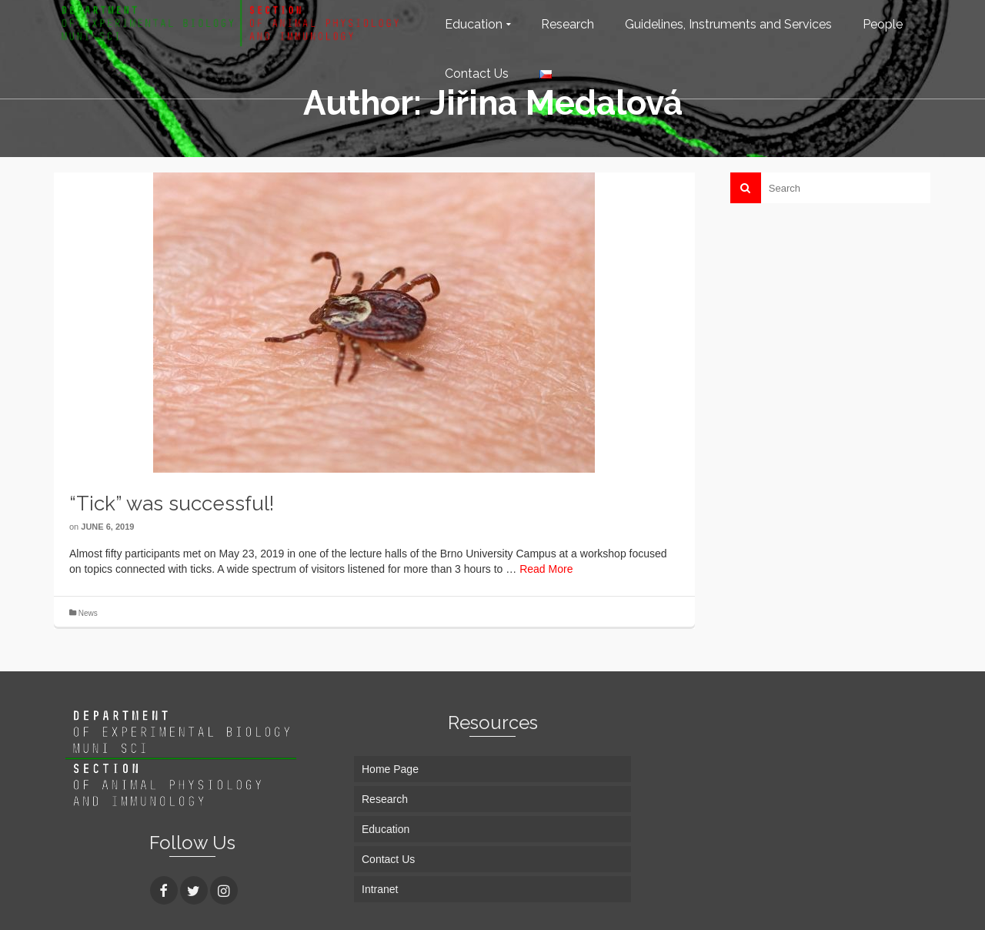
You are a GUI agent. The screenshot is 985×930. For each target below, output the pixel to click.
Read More (546, 569)
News (88, 613)
